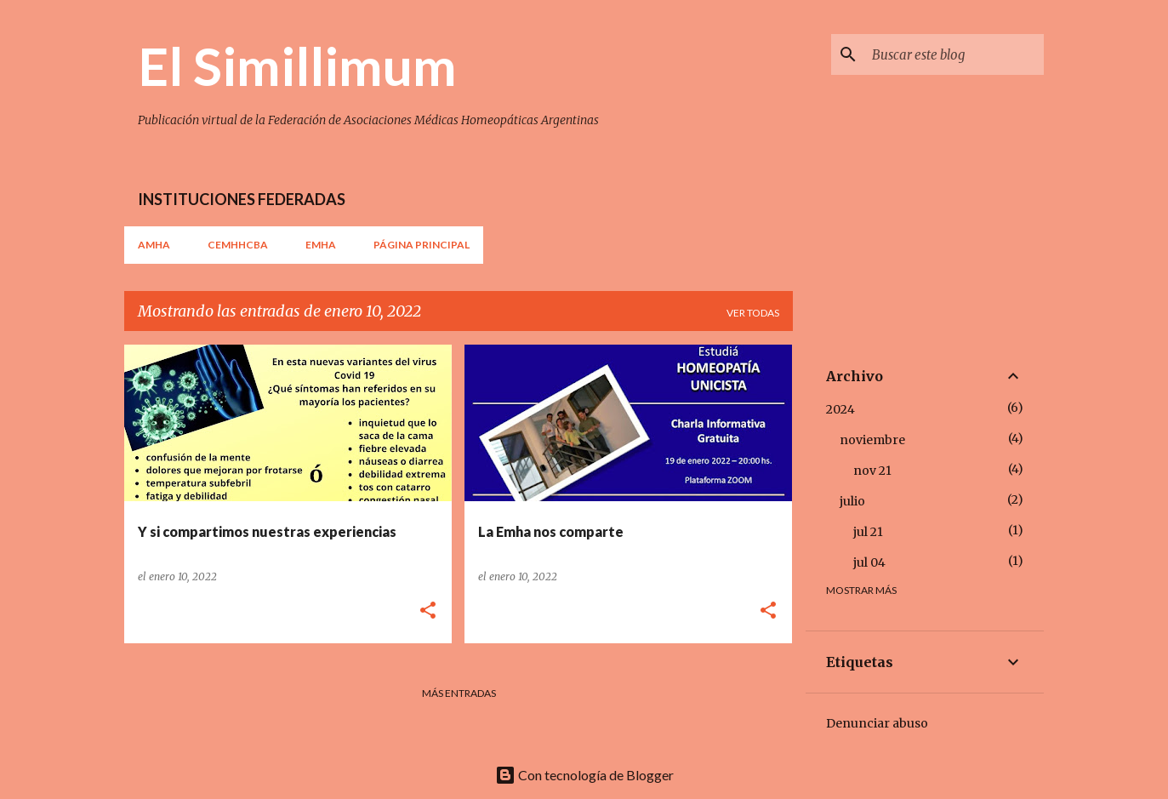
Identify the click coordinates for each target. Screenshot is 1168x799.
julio (852, 501)
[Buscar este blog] (954, 54)
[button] (428, 611)
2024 (840, 409)
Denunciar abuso (877, 723)
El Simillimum (297, 65)
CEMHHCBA (238, 244)
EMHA (320, 244)
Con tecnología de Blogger (584, 775)
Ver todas (752, 312)
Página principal (421, 244)
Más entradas (459, 693)
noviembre (872, 440)
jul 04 (869, 562)
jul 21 (868, 531)
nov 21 (872, 470)
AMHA (154, 244)
